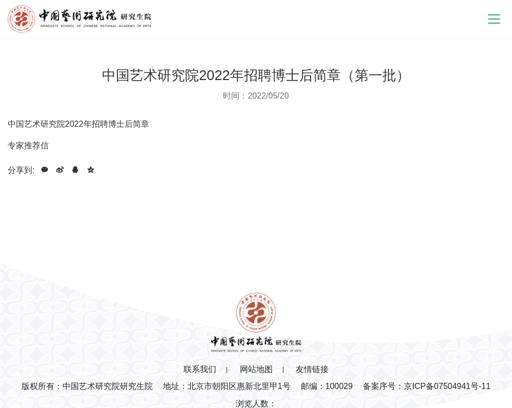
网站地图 (256, 369)
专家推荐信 (28, 145)
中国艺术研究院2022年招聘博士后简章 (78, 124)
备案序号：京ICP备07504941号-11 (426, 386)
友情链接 (312, 369)
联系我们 (199, 369)
